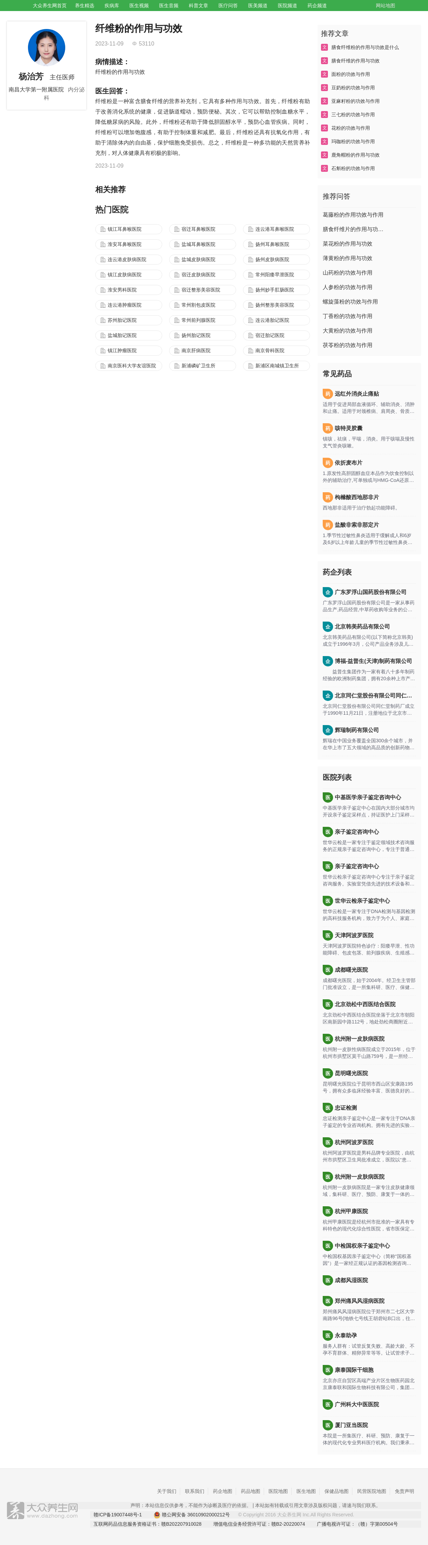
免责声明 (404, 1491)
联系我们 (194, 1491)
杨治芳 (31, 76)
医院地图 (278, 1491)
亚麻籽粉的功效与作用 (355, 101)
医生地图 (306, 1491)
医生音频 (168, 5)
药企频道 (317, 5)
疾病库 (112, 5)
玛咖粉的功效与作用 (353, 141)
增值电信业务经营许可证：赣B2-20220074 (259, 1524)
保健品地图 (336, 1491)
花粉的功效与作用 (350, 128)
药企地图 (222, 1491)
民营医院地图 (371, 1491)
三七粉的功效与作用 (353, 114)
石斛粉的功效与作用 (353, 168)
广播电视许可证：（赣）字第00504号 (357, 1524)
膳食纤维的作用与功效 (355, 60)
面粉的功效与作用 (350, 74)
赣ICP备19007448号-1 (118, 1514)
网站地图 (385, 5)
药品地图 (250, 1491)
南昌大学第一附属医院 (36, 89)
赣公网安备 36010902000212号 (192, 1515)
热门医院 (111, 209)
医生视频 (139, 5)
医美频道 (258, 5)
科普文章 (198, 5)
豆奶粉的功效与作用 (353, 87)
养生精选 (84, 5)
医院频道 (287, 5)
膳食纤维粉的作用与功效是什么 (365, 47)
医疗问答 (228, 5)
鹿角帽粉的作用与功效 (355, 155)
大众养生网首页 (50, 5)
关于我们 (166, 1491)
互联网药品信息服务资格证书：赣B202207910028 (148, 1524)
